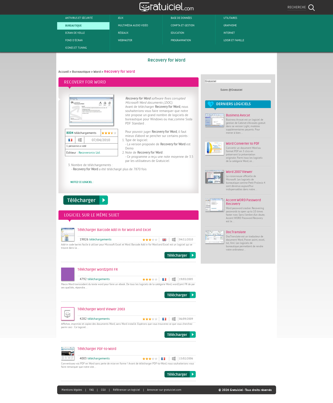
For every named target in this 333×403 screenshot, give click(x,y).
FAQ (91, 389)
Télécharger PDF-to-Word (180, 374)
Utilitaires (226, 18)
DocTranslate (236, 232)
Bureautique (70, 25)
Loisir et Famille (230, 40)
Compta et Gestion (179, 25)
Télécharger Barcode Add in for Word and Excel (180, 255)
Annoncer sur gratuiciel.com (164, 389)
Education (174, 33)
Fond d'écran (70, 40)
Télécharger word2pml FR (180, 295)
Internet (225, 33)
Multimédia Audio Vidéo (129, 25)
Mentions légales (72, 389)
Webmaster (121, 40)
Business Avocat (238, 115)
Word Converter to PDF (242, 144)
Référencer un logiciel (126, 389)
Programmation (177, 40)
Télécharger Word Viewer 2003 (180, 334)
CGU (103, 389)
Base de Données (178, 18)
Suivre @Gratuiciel (231, 89)
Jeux (117, 18)
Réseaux (119, 33)
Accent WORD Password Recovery (243, 202)
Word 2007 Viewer (239, 172)
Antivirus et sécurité (75, 18)
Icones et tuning (72, 47)
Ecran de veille (71, 33)
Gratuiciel (210, 81)
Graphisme (226, 25)
